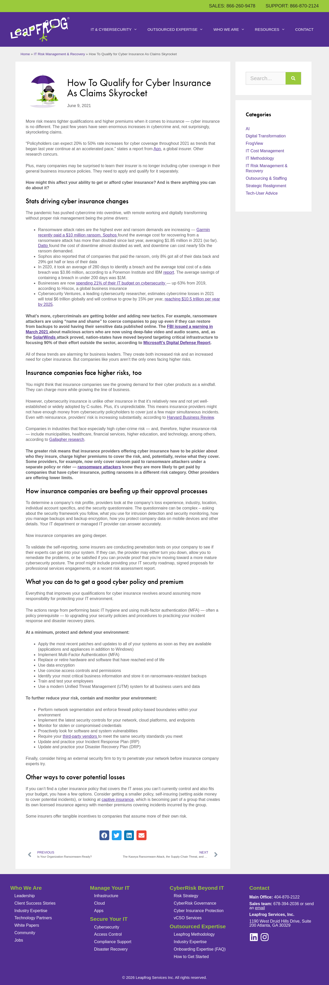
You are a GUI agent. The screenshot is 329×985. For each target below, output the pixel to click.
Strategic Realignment (266, 186)
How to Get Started (191, 956)
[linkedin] (264, 937)
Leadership (24, 896)
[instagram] (253, 937)
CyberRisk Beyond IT (197, 888)
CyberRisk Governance (195, 903)
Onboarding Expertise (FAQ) (200, 949)
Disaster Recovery (111, 949)
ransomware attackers (99, 467)
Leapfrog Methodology (194, 934)
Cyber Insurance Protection (199, 910)
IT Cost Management (265, 151)
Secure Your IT (108, 919)
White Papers (26, 925)
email (260, 908)
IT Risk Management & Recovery (59, 54)
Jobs (18, 940)
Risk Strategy (186, 896)
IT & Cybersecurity (116, 29)
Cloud (99, 903)
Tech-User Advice (262, 193)
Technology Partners (33, 918)
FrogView (254, 143)
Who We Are (231, 29)
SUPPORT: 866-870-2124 (292, 5)
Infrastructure (106, 896)
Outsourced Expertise (178, 29)
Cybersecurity (106, 927)
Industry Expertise (30, 910)
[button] (104, 835)
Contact (304, 29)
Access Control (108, 934)
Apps (98, 910)
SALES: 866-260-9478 (232, 5)
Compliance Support (112, 942)
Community (24, 933)
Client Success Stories (35, 903)
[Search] (293, 78)
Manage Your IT (110, 888)
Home (25, 54)
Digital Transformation (266, 136)
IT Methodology (260, 158)
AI (248, 129)
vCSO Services (188, 918)
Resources (272, 29)
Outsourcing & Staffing (266, 178)
